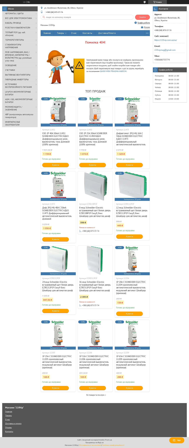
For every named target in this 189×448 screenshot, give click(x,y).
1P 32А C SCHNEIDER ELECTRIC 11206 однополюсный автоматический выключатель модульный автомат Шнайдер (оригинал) (94, 362)
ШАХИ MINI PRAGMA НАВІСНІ (113, 71)
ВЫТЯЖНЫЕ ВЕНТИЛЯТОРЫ (17, 74)
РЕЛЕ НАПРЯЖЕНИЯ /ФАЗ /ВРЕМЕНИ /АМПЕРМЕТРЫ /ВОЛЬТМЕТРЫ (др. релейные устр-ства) (18, 56)
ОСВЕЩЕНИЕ (11, 65)
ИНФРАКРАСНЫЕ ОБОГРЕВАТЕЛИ (12, 123)
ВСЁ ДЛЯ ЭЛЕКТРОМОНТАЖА (18, 18)
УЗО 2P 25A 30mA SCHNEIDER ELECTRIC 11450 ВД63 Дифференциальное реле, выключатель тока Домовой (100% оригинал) (93, 139)
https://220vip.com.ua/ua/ (165, 40)
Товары (60, 33)
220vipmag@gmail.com (165, 50)
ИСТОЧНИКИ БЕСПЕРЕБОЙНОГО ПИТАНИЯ (18, 85)
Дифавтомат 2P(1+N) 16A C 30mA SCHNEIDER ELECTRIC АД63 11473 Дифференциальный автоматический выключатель (131, 139)
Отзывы (8, 427)
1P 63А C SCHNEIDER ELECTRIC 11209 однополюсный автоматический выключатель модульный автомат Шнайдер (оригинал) (131, 362)
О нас (74, 33)
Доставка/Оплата (107, 33)
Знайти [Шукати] (142, 17)
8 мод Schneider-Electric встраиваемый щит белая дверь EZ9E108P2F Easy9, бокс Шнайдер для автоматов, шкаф (95, 211)
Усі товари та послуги (95, 395)
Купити (55, 164)
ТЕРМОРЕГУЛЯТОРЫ (14, 40)
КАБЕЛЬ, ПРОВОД (13, 23)
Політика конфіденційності (113, 445)
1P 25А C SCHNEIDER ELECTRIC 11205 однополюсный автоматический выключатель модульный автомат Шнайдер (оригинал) (57, 362)
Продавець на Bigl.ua (94, 442)
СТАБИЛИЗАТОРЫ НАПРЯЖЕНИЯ (13, 46)
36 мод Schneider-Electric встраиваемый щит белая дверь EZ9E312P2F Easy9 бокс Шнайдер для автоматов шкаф (95, 286)
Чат (177, 440)
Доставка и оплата (13, 423)
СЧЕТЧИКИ (10, 70)
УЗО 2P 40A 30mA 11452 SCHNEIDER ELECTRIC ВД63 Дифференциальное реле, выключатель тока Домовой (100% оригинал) (56, 139)
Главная (47, 33)
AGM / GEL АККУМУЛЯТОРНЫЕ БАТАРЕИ (19, 100)
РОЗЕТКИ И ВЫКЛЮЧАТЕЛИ (17, 27)
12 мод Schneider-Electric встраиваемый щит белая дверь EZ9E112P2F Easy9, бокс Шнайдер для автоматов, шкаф (132, 211)
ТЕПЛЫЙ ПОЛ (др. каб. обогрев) (15, 34)
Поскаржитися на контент (90, 445)
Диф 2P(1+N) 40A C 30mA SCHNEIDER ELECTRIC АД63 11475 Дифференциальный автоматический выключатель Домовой (57, 213)
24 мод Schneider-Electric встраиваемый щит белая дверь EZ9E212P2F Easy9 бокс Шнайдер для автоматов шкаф (58, 286)
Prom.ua (108, 440)
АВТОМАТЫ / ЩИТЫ (14, 13)
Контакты (87, 33)
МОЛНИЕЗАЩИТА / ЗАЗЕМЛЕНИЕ (13, 108)
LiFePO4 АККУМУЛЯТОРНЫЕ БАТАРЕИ (18, 93)
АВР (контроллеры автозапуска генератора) (19, 116)
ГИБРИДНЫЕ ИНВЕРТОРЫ (16, 79)
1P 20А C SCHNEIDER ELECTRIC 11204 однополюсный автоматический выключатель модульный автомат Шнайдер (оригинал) (131, 288)
